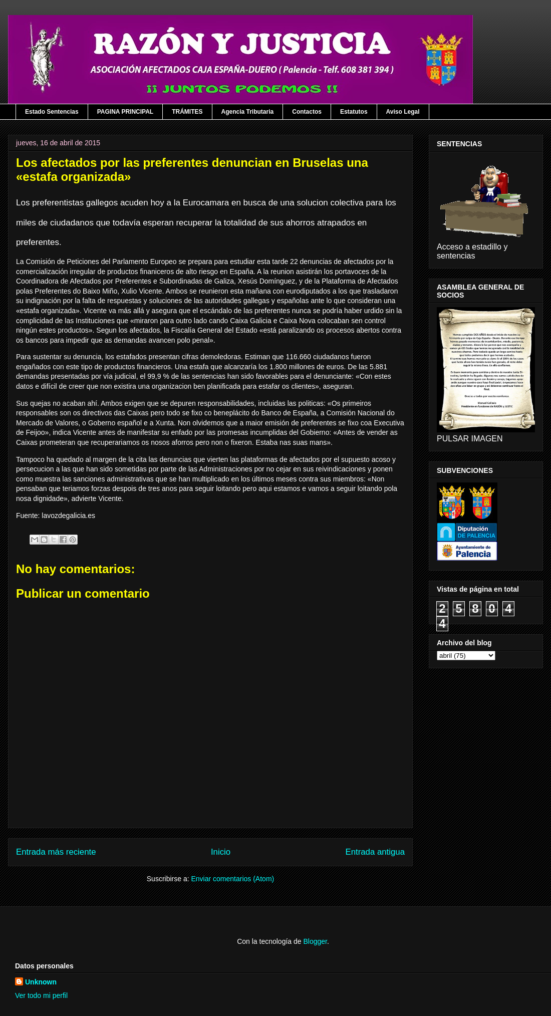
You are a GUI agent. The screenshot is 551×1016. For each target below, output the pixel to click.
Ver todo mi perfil (41, 995)
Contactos (307, 111)
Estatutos (354, 111)
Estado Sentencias (52, 111)
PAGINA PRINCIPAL (125, 111)
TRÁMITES (187, 111)
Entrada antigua (375, 852)
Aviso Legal (403, 111)
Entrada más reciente (56, 852)
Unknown (41, 982)
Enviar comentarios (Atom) (232, 879)
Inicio (220, 852)
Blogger (315, 941)
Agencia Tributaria (247, 111)
